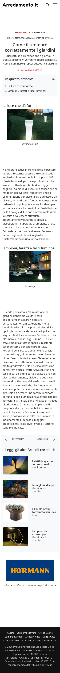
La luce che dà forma (20, 86)
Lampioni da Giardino (31, 70)
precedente (14, 439)
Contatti (26, 640)
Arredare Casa (32, 636)
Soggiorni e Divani (26, 632)
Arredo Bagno (45, 632)
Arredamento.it (20, 5)
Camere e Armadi (14, 636)
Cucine (10, 632)
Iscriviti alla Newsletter (45, 640)
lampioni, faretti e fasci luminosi (27, 91)
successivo (45, 439)
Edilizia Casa (48, 636)
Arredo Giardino (11, 640)
